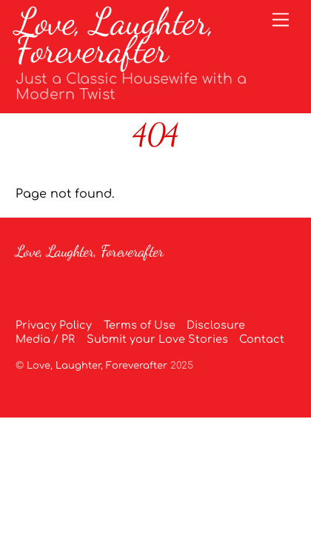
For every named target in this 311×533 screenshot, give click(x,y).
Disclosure (216, 325)
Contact (261, 339)
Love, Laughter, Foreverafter (97, 366)
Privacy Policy (54, 325)
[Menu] (280, 20)
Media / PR (45, 339)
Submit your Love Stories (157, 339)
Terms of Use (139, 325)
